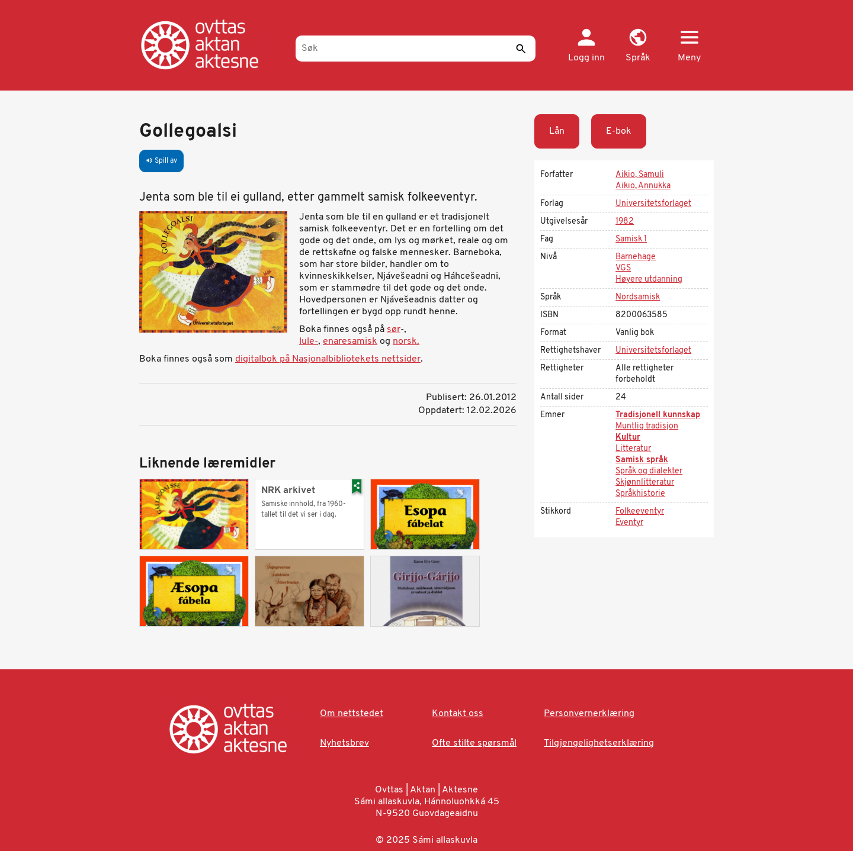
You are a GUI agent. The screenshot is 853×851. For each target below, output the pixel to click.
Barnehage (635, 257)
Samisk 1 (631, 239)
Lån (557, 131)
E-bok (618, 131)
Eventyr (629, 522)
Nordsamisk (637, 297)
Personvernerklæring (589, 714)
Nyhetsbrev (344, 743)
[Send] (521, 48)
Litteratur (633, 448)
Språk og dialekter (648, 471)
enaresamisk (350, 341)
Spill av (161, 161)
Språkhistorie (640, 493)
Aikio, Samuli (639, 174)
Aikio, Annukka (643, 186)
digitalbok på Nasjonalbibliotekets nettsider (328, 359)
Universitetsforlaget (653, 203)
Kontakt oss (457, 714)
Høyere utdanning (648, 279)
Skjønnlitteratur (644, 482)
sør (393, 330)
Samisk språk (641, 460)
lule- (308, 341)
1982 (624, 221)
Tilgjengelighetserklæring (599, 743)
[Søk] (415, 49)
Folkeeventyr (639, 511)
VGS (623, 268)
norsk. (406, 341)
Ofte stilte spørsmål (474, 743)
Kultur (627, 437)
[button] (637, 46)
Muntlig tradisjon (646, 426)
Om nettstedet (351, 714)
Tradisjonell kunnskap (657, 415)
